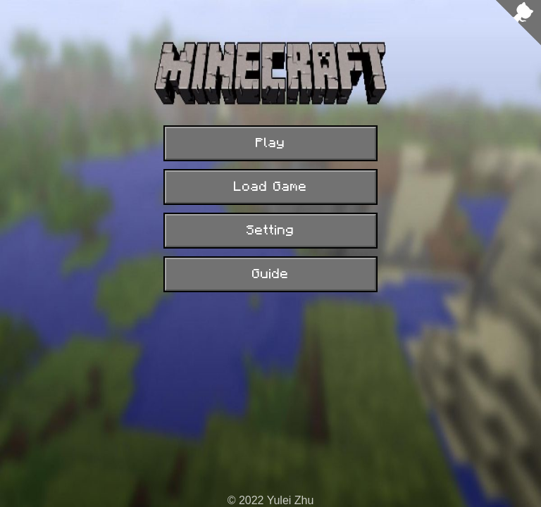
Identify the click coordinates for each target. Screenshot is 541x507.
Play (270, 143)
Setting (270, 230)
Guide (270, 274)
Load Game (270, 187)
